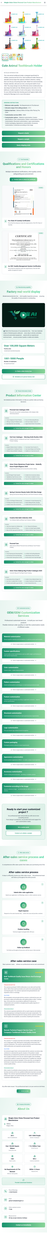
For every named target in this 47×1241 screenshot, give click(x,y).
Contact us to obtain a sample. (23, 833)
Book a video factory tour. (23, 371)
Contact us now (23, 1091)
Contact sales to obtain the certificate (23, 179)
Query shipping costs (23, 145)
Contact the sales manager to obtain (24, 428)
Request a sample (23, 139)
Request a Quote (23, 133)
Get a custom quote (23, 827)
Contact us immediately (23, 1225)
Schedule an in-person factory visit (24, 377)
